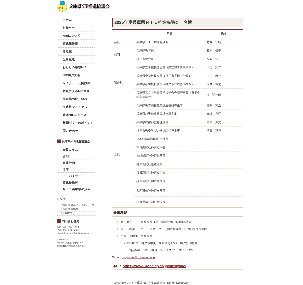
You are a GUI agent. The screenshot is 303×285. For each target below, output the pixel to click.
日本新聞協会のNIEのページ (77, 205)
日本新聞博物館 (69, 209)
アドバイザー (72, 176)
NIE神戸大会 (71, 75)
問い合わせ (70, 130)
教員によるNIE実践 (76, 91)
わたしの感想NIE (75, 67)
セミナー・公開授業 (76, 83)
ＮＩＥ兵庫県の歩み (76, 189)
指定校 (67, 51)
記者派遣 (69, 59)
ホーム (67, 19)
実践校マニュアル (75, 107)
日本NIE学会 (67, 213)
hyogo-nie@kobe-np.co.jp (138, 257)
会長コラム (70, 149)
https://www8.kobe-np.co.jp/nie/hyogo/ (154, 266)
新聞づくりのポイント (78, 122)
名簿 (66, 169)
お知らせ (69, 27)
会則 (66, 156)
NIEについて (71, 35)
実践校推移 (70, 182)
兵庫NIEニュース (75, 114)
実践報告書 (70, 43)
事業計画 (69, 162)
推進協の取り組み (75, 99)
